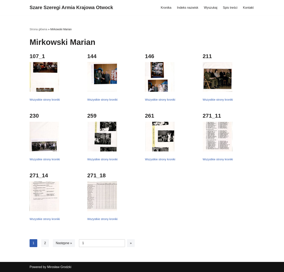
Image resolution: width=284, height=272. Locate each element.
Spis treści (230, 7)
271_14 (39, 175)
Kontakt (248, 7)
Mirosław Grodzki (59, 267)
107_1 (37, 56)
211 (207, 56)
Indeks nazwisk (187, 7)
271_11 (212, 116)
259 (92, 116)
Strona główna (38, 29)
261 (149, 116)
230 (34, 116)
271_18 (96, 175)
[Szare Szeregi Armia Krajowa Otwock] (71, 8)
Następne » (64, 243)
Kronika (166, 7)
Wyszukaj (210, 7)
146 (149, 56)
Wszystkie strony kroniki (45, 99)
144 (92, 56)
